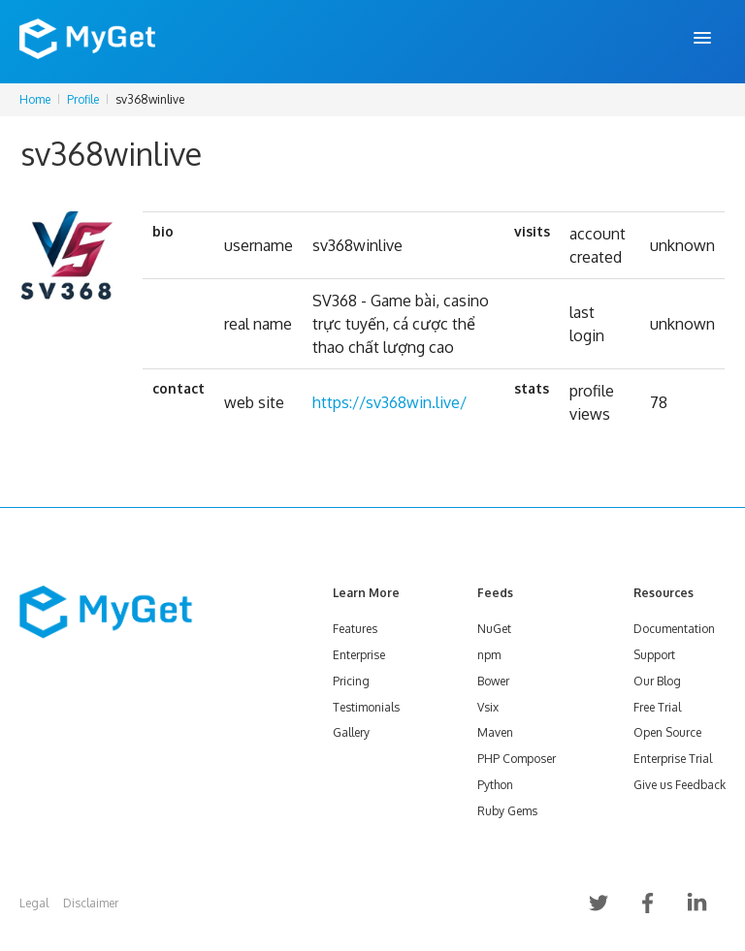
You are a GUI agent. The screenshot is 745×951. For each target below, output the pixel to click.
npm (489, 655)
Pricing (351, 681)
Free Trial (657, 707)
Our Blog (657, 681)
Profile (83, 99)
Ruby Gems (507, 811)
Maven (495, 732)
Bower (493, 681)
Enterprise (359, 655)
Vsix (488, 707)
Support (654, 655)
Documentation (674, 628)
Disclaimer (90, 903)
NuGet (494, 628)
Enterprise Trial (672, 758)
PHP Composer (516, 758)
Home (34, 99)
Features (355, 628)
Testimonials (366, 707)
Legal (34, 903)
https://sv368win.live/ (389, 402)
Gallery (351, 732)
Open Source (667, 732)
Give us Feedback (679, 784)
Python (495, 784)
